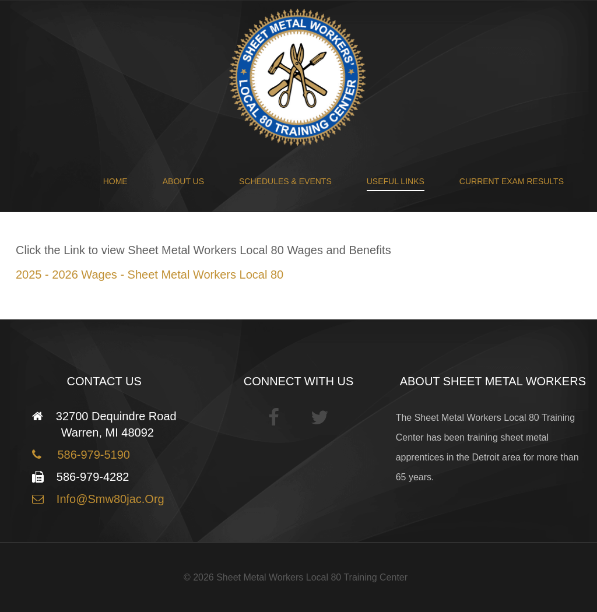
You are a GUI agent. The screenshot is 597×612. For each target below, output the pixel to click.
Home (115, 181)
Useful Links (395, 181)
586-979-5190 (90, 454)
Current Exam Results (511, 181)
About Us (183, 181)
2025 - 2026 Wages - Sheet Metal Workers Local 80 (149, 274)
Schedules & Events (285, 181)
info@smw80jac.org (108, 499)
